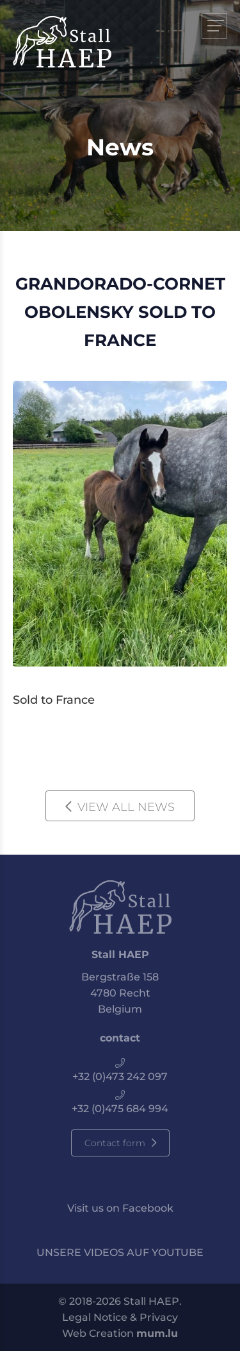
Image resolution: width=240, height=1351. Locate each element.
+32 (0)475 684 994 (120, 1109)
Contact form (114, 1143)
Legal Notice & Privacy (120, 1317)
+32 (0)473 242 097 (120, 1076)
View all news (126, 807)
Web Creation (98, 1333)
